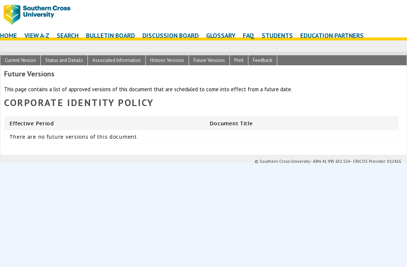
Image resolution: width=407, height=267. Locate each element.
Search (68, 35)
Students (277, 35)
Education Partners (332, 35)
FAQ (248, 35)
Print (239, 60)
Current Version (20, 60)
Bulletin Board (110, 35)
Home (8, 35)
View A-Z (36, 35)
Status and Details (64, 60)
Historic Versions (167, 60)
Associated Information (116, 60)
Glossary (220, 35)
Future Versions (209, 60)
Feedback (262, 60)
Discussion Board (170, 35)
